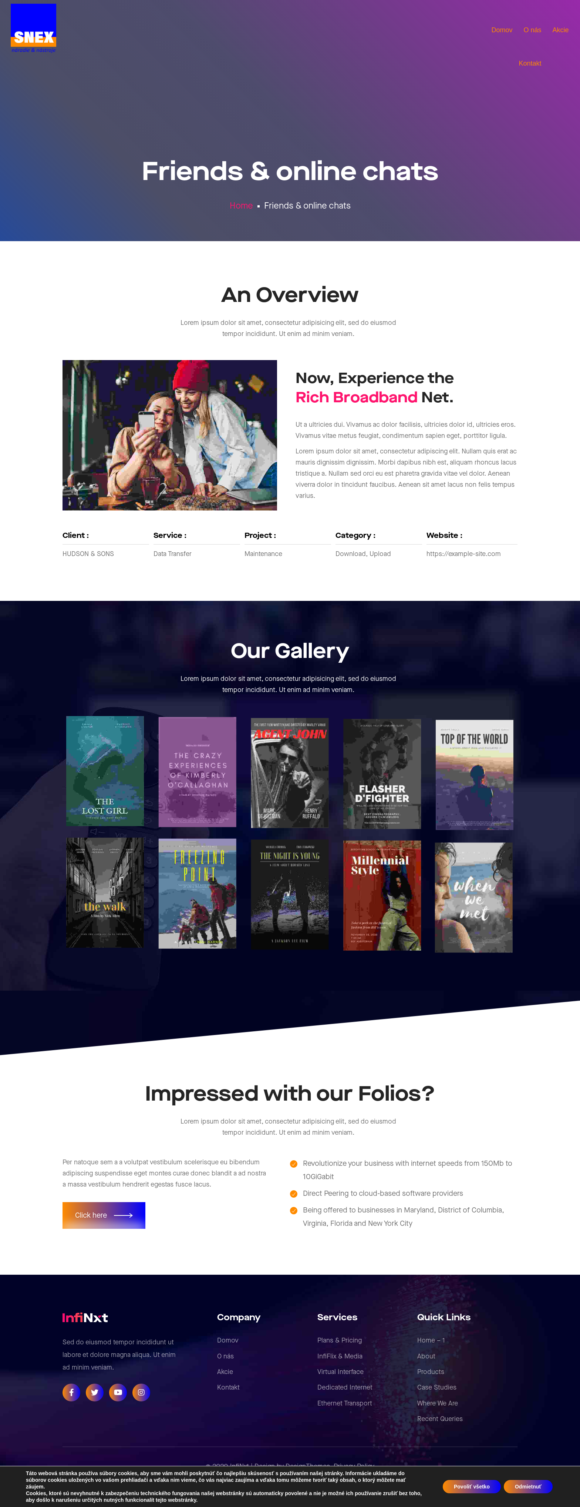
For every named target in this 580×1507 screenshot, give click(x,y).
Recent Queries (440, 1419)
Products (430, 1372)
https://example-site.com (463, 554)
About (426, 1356)
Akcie (225, 1372)
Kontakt (228, 1387)
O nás (225, 1356)
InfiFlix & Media (339, 1356)
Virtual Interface (340, 1372)
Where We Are (437, 1403)
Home (241, 206)
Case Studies (436, 1387)
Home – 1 (431, 1340)
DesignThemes (308, 1466)
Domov (228, 1340)
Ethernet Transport (344, 1403)
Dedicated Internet (344, 1387)
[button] (104, 1215)
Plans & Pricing (339, 1340)
